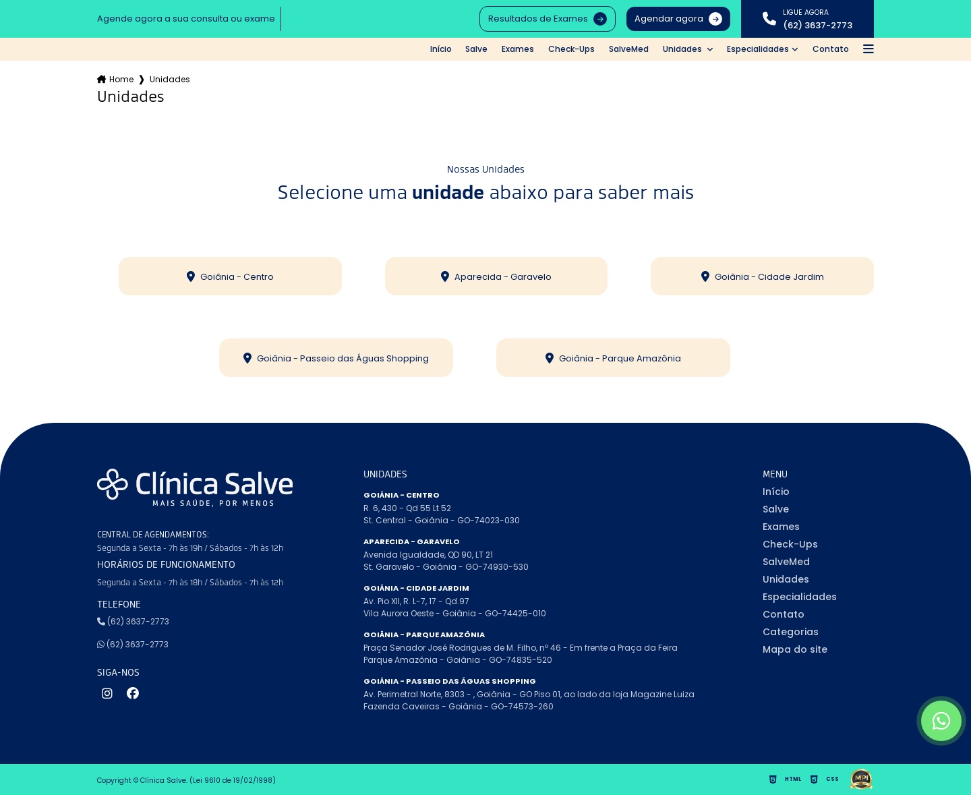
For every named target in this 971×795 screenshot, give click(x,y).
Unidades (683, 49)
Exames (518, 49)
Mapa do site (795, 649)
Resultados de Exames (547, 19)
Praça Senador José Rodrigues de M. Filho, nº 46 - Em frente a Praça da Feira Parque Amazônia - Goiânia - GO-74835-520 (520, 654)
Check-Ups (571, 49)
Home (121, 79)
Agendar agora (678, 19)
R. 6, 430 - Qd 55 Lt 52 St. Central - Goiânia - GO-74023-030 (441, 514)
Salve (476, 49)
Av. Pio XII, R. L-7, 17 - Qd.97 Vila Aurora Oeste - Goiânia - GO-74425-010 (454, 607)
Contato (831, 49)
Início (441, 49)
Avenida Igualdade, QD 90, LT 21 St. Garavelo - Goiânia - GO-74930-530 (446, 560)
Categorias (791, 632)
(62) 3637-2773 (133, 621)
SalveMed (629, 49)
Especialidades (758, 49)
